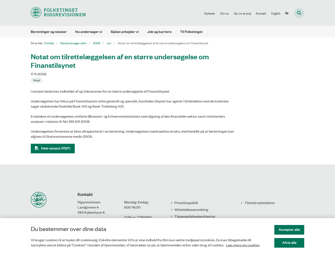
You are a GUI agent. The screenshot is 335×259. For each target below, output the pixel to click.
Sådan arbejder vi (125, 31)
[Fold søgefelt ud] (299, 13)
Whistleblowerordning (191, 209)
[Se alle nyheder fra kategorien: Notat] (37, 80)
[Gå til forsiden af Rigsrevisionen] (58, 13)
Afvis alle (289, 242)
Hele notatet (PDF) (56, 148)
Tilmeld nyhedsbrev (259, 202)
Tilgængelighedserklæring (194, 216)
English (275, 13)
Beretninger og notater (49, 31)
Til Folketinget (191, 31)
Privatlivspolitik (186, 202)
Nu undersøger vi (88, 31)
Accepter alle (289, 229)
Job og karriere (159, 31)
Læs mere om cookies (243, 245)
